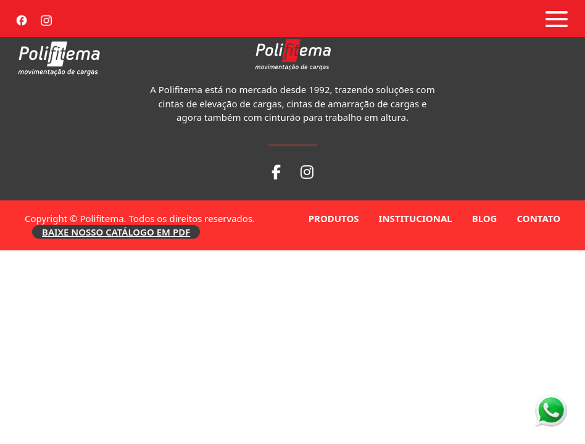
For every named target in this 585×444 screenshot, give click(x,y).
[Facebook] (21, 18)
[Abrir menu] (557, 19)
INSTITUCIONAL (415, 218)
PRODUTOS (334, 218)
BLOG (484, 218)
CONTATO (538, 218)
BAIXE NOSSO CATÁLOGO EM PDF (116, 232)
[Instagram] (46, 18)
